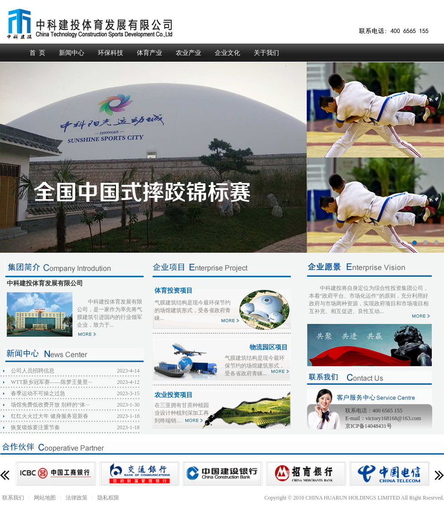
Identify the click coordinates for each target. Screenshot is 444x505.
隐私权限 (108, 498)
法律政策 (76, 498)
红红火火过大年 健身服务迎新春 (49, 416)
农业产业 (188, 52)
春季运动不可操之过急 (38, 393)
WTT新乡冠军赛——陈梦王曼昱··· (51, 382)
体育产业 (149, 52)
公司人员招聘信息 (32, 371)
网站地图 (45, 498)
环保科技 (110, 52)
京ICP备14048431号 (368, 426)
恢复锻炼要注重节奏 (35, 427)
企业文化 (227, 52)
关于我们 (266, 52)
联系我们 (13, 498)
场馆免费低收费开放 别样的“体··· (50, 405)
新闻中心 (71, 52)
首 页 (37, 52)
